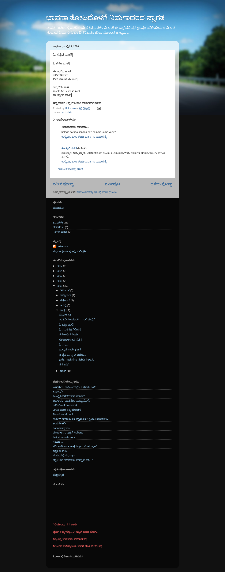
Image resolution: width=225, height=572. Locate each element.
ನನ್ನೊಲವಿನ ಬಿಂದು (68, 334)
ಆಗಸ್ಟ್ (63, 305)
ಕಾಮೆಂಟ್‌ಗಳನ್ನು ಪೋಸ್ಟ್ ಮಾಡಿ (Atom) (97, 192)
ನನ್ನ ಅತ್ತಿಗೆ (64, 364)
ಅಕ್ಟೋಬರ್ (66, 295)
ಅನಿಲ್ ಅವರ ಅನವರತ (65, 405)
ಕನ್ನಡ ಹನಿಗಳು (60, 450)
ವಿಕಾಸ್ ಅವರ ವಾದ (63, 414)
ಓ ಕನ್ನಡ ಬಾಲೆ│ (67, 324)
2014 (60, 270)
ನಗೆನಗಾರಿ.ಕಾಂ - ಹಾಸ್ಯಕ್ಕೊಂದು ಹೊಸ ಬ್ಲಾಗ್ (75, 446)
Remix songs (60, 231)
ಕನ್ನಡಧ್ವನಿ (58, 391)
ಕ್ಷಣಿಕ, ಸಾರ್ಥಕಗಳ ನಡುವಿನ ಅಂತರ (76, 359)
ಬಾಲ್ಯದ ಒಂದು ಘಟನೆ (70, 349)
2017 (60, 266)
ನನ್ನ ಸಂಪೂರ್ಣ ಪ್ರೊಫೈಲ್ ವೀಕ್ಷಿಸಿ (69, 251)
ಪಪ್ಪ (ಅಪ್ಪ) (65, 314)
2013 (60, 275)
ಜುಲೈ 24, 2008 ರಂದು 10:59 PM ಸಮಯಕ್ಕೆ (84, 136)
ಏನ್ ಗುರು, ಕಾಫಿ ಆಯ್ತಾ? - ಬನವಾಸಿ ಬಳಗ (74, 387)
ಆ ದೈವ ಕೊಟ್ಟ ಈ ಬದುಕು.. (72, 354)
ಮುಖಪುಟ (112, 184)
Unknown (62, 246)
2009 (60, 281)
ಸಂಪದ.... (58, 441)
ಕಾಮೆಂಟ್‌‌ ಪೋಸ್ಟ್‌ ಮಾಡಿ (70, 169)
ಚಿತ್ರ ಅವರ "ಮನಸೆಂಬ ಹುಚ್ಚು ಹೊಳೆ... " (73, 400)
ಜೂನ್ (63, 370)
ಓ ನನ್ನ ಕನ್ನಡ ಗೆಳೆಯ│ (70, 329)
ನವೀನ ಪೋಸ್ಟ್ (63, 184)
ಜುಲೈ (63, 310)
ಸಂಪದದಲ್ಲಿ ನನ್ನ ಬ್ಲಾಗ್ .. (65, 455)
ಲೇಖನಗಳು (58, 227)
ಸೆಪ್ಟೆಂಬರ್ (65, 300)
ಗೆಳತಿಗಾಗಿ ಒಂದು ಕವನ (70, 339)
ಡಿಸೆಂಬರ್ (65, 290)
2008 (60, 285)
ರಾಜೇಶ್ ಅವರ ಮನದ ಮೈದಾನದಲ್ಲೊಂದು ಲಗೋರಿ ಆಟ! (81, 419)
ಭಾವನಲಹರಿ (59, 423)
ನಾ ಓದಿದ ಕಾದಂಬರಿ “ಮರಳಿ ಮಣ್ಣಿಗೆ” (77, 319)
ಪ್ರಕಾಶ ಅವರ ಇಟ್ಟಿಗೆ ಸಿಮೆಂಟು (68, 432)
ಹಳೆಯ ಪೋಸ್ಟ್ (161, 184)
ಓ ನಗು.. (63, 344)
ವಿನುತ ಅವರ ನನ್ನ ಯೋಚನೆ (67, 409)
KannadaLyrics (61, 428)
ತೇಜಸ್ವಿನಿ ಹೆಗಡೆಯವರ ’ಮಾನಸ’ (69, 396)
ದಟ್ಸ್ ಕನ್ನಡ (58, 474)
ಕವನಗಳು (67, 112)
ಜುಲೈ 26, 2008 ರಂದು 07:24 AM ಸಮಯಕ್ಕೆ (84, 161)
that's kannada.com (64, 437)
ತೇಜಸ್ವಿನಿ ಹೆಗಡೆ (69, 148)
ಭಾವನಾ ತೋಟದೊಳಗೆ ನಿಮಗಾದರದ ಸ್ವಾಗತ (105, 17)
